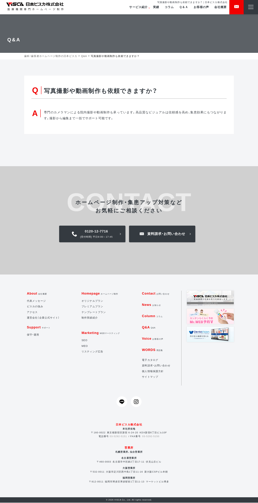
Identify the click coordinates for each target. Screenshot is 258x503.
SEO (84, 340)
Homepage (99, 294)
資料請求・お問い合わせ (156, 365)
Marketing (100, 333)
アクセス (32, 312)
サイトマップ (150, 377)
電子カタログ (150, 360)
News (151, 305)
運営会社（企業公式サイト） (43, 318)
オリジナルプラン (92, 301)
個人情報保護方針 (153, 371)
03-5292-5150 (151, 436)
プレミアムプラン (92, 306)
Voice (152, 339)
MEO (84, 346)
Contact (156, 294)
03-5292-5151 (118, 436)
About (37, 294)
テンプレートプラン (93, 312)
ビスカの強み (35, 306)
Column (152, 316)
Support (39, 327)
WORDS (152, 350)
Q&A (149, 327)
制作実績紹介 (89, 318)
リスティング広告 (92, 351)
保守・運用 (33, 335)
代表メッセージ (36, 301)
